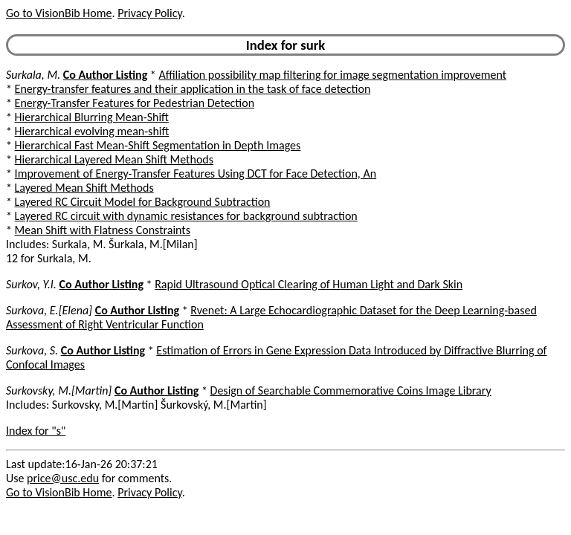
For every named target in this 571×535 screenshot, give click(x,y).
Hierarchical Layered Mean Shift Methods (114, 159)
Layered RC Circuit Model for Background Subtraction (143, 202)
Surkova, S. (32, 350)
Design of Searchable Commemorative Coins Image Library (350, 390)
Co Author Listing (105, 75)
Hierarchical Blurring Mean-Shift (92, 117)
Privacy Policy (149, 13)
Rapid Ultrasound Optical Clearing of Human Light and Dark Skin (308, 284)
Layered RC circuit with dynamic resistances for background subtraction (186, 216)
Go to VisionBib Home (59, 13)
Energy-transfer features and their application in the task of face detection (193, 89)
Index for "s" (35, 431)
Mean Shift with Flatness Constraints (102, 230)
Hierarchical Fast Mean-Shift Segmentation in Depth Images (158, 145)
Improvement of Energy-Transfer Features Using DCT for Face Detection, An (196, 173)
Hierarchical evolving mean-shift (92, 131)
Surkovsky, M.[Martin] (59, 390)
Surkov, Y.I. (31, 284)
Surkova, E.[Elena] (49, 310)
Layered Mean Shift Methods (84, 188)
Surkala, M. (33, 75)
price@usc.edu (63, 478)
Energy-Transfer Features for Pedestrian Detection (135, 103)
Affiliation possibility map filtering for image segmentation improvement (332, 75)
